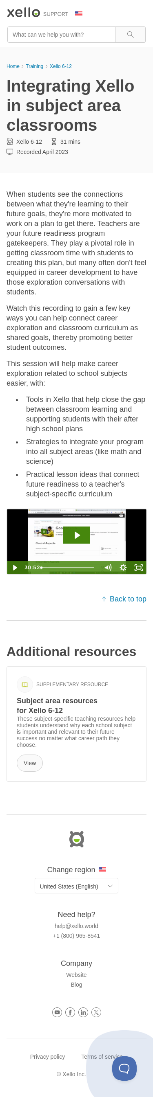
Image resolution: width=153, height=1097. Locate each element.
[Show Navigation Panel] (141, 14)
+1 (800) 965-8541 (76, 935)
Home (13, 66)
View (30, 763)
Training (34, 66)
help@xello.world (76, 926)
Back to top (124, 599)
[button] (130, 34)
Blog (76, 984)
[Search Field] (76, 34)
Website (76, 975)
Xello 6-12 (61, 66)
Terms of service (102, 1056)
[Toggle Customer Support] (124, 1068)
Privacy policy (47, 1056)
